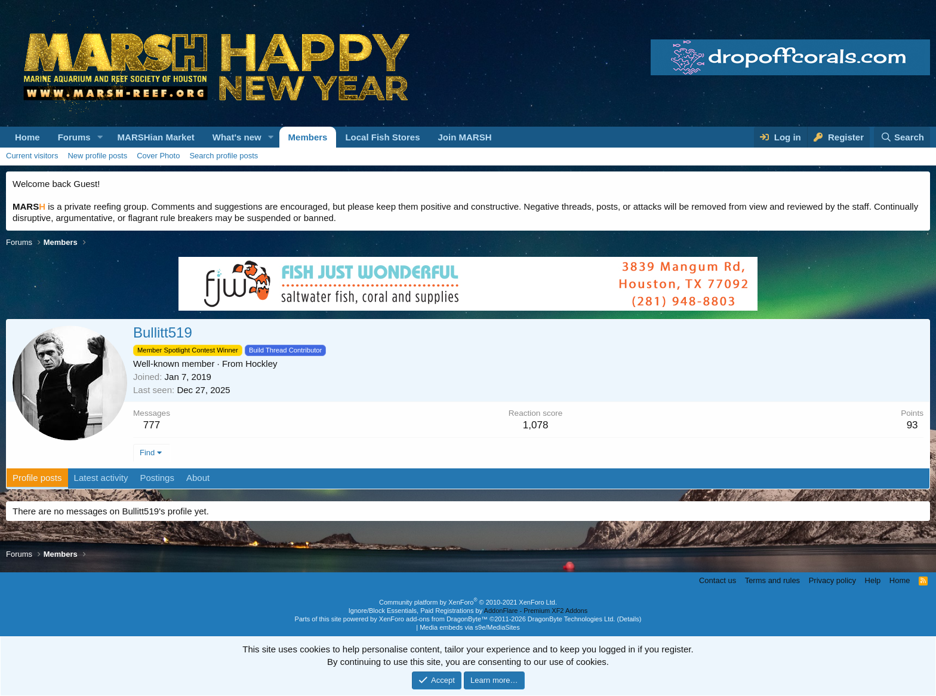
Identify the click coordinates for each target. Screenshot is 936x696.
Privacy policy (832, 580)
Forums (74, 137)
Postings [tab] (157, 478)
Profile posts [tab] (37, 478)
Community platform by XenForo (468, 602)
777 (151, 425)
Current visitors (32, 155)
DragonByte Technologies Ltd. (571, 619)
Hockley (261, 363)
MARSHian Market (156, 137)
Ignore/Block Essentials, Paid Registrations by (468, 610)
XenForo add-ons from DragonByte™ (433, 619)
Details (629, 619)
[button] (100, 137)
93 (912, 425)
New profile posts (97, 155)
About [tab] (198, 478)
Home (27, 137)
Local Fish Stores (382, 137)
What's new (237, 137)
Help (873, 580)
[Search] (902, 137)
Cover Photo (158, 155)
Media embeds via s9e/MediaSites (470, 627)
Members (308, 137)
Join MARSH (464, 137)
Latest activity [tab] (101, 478)
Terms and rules (772, 580)
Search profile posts (223, 155)
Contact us (717, 580)
